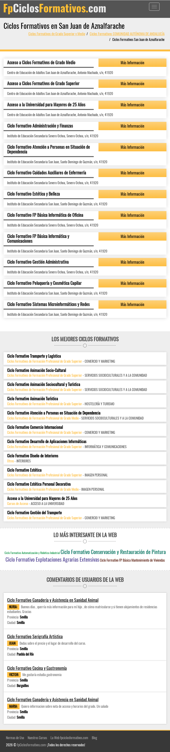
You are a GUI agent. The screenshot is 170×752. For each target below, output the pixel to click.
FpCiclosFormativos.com (31, 744)
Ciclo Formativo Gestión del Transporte (34, 512)
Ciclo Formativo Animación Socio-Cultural (36, 370)
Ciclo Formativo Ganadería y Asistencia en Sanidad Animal (52, 600)
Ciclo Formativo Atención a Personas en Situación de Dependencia (48, 149)
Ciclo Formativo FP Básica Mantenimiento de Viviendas (132, 560)
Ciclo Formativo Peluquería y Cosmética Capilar (44, 283)
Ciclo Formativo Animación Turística (32, 398)
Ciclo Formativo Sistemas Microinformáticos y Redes (48, 304)
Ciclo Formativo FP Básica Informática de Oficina (45, 215)
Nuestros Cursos (37, 737)
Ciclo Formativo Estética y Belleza (33, 194)
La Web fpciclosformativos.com (69, 737)
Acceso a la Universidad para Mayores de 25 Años (46, 104)
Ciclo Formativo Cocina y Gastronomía (37, 668)
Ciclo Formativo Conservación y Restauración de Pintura (113, 551)
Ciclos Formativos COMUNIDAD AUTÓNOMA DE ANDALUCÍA (127, 33)
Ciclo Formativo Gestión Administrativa (38, 262)
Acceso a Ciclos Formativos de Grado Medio (41, 62)
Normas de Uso (15, 737)
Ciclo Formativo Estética (24, 470)
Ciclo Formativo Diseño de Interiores (32, 456)
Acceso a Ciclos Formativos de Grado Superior (43, 83)
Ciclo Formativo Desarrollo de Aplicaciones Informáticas (46, 441)
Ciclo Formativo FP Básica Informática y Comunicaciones (38, 238)
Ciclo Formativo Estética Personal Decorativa (39, 484)
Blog (94, 737)
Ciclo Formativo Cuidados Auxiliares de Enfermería (46, 172)
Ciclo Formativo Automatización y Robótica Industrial (32, 553)
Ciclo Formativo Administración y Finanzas (40, 126)
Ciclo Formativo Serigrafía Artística (35, 636)
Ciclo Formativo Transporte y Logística (34, 356)
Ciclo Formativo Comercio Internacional (35, 427)
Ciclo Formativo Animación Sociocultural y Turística (43, 384)
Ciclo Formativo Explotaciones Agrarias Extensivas (52, 559)
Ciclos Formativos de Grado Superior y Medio (56, 33)
